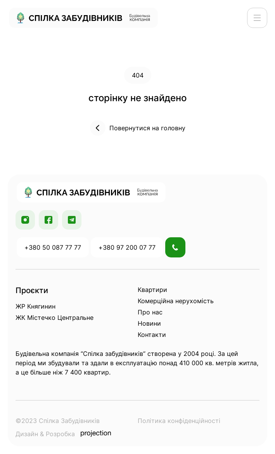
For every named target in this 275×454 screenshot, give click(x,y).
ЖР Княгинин (35, 306)
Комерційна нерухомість (176, 301)
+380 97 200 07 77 (127, 247)
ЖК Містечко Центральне (54, 317)
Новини (149, 323)
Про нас (150, 312)
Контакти (152, 334)
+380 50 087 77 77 (52, 247)
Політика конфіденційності (179, 421)
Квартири (152, 289)
